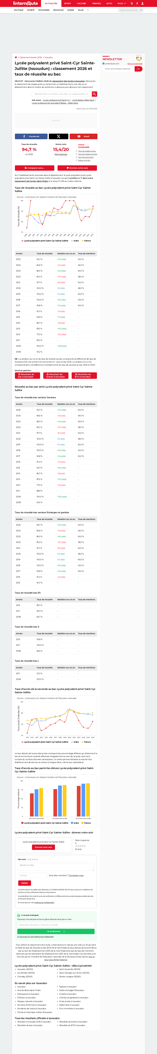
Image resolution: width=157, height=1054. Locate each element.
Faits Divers (43, 10)
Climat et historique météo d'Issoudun (34, 1012)
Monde (70, 10)
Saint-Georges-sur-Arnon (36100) (74, 973)
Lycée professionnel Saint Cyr (56, 100)
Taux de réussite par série (87, 154)
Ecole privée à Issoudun (70, 1001)
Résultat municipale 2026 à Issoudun (34, 1022)
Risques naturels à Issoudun (30, 1001)
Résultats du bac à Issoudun (30, 1025)
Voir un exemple (134, 63)
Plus (122, 3)
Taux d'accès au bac (86, 157)
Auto (109, 3)
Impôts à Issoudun (67, 994)
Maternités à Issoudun (69, 1005)
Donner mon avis (43, 847)
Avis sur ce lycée (84, 160)
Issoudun (48, 57)
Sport (67, 3)
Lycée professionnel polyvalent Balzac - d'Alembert (55, 103)
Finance (96, 3)
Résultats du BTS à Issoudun (72, 1025)
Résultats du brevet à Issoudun (73, 1022)
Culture (81, 3)
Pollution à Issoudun (26, 997)
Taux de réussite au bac (87, 151)
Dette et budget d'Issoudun (71, 990)
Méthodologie (61, 154)
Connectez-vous (76, 875)
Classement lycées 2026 (31, 57)
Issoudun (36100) (25, 969)
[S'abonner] (122, 69)
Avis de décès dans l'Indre (29, 990)
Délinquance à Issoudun (28, 994)
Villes (80, 10)
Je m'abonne (53, 931)
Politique (18, 10)
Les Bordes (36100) (26, 973)
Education (58, 10)
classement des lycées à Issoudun (68, 81)
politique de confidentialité (44, 903)
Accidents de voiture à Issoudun (31, 1008)
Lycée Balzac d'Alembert (83, 100)
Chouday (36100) (24, 976)
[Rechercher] (131, 10)
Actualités (51, 3)
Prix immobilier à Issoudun (71, 1008)
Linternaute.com (111, 63)
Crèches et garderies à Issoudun (73, 997)
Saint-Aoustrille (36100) (69, 969)
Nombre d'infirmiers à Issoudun (31, 1005)
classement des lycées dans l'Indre (31, 181)
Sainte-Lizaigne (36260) (70, 976)
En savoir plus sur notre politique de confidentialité (35, 937)
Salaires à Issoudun (68, 987)
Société (30, 10)
